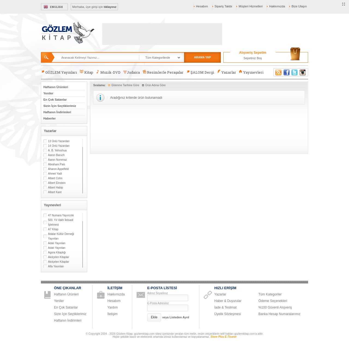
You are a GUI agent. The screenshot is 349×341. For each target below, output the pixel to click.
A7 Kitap (53, 229)
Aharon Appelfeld (58, 168)
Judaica (131, 72)
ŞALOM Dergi (200, 72)
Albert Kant (54, 192)
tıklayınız (110, 6)
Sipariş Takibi (223, 6)
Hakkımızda (277, 6)
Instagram (303, 72)
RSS (277, 72)
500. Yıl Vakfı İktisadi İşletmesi (60, 222)
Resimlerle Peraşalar (163, 72)
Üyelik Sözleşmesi (227, 314)
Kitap (86, 72)
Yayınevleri (251, 72)
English (54, 6)
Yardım (112, 307)
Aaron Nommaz (57, 159)
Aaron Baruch (56, 155)
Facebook (286, 72)
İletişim (112, 314)
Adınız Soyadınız (157, 293)
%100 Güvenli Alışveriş (275, 307)
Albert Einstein (56, 182)
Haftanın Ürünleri (55, 87)
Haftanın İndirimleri (57, 112)
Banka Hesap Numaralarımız (279, 314)
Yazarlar (226, 72)
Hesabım (202, 6)
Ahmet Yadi (55, 173)
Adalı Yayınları (56, 243)
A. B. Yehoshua (57, 150)
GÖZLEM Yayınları (59, 72)
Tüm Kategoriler (270, 294)
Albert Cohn (55, 178)
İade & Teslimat (225, 307)
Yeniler (48, 93)
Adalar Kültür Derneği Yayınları (61, 236)
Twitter (295, 72)
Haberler (49, 118)
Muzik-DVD (108, 72)
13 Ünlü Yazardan (59, 141)
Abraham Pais (56, 164)
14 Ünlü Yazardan (59, 145)
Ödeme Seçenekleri (272, 301)
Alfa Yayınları (56, 266)
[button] (154, 317)
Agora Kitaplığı (57, 252)
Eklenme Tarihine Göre (125, 85)
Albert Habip (55, 187)
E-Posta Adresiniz (158, 303)
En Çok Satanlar (55, 99)
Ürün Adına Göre (155, 85)
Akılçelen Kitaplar (58, 257)
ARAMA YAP (202, 57)
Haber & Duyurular (227, 301)
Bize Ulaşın (299, 6)
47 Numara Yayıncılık (61, 215)
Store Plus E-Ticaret (223, 336)
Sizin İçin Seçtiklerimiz (59, 105)
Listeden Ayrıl (179, 317)
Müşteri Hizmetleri (251, 6)
